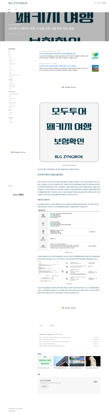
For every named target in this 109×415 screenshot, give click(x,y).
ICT (9, 54)
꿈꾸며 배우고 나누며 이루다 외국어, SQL (50, 383)
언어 (10, 110)
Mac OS (11, 82)
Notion (11, 77)
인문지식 (11, 122)
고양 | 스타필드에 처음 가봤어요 (47, 344)
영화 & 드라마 (12, 103)
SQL (10, 57)
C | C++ (11, 68)
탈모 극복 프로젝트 (13, 94)
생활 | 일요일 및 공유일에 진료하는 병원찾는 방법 (51, 346)
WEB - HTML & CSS (14, 75)
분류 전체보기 (12, 49)
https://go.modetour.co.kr (46, 63)
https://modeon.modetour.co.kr (48, 51)
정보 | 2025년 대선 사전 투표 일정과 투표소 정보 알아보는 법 (54, 337)
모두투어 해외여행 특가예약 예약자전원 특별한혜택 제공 (57, 54)
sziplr (10, 107)
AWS (10, 61)
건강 (10, 89)
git (10, 66)
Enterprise (12, 84)
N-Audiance (43, 334)
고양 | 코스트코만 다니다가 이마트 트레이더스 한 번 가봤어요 (54, 341)
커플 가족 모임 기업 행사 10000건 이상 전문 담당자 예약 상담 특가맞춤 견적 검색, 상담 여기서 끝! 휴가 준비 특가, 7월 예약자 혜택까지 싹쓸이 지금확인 (63, 69)
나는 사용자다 (12, 98)
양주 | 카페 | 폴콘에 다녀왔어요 (46, 339)
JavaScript (12, 63)
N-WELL (11, 80)
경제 (10, 120)
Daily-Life (50, 334)
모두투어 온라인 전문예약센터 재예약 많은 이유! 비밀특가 (58, 66)
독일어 (10, 112)
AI (9, 52)
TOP (99, 409)
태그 (16, 9)
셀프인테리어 (12, 86)
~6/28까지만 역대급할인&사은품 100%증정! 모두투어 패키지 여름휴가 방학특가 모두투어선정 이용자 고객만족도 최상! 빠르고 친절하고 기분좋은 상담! (63, 57)
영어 (10, 115)
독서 (10, 100)
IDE (10, 72)
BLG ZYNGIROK (18, 3)
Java (10, 59)
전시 (10, 96)
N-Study (11, 117)
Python (11, 70)
